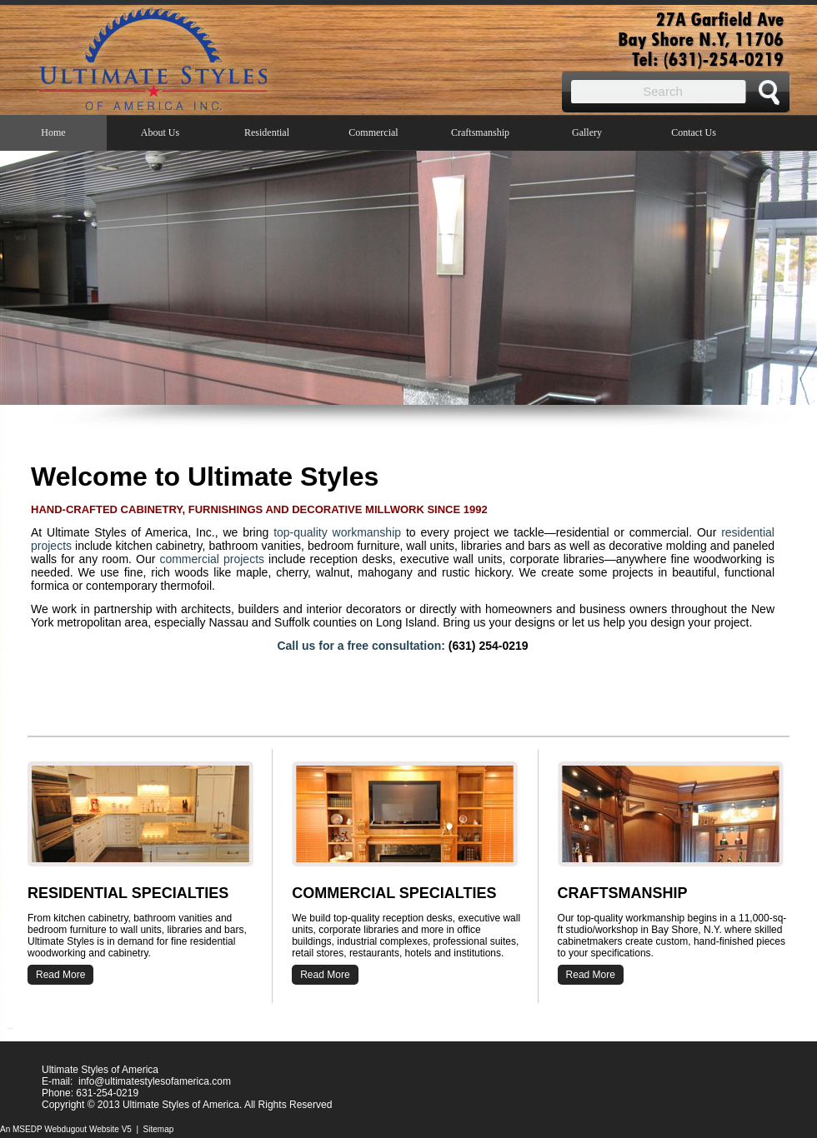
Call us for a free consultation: (360, 645)
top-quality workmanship (337, 532)
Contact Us (693, 132)
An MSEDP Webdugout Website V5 (66, 1129)
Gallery (587, 132)
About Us (160, 132)
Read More (590, 975)
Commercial (373, 132)
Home (53, 132)
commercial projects (211, 559)
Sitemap (158, 1129)
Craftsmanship (480, 132)
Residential (266, 132)
